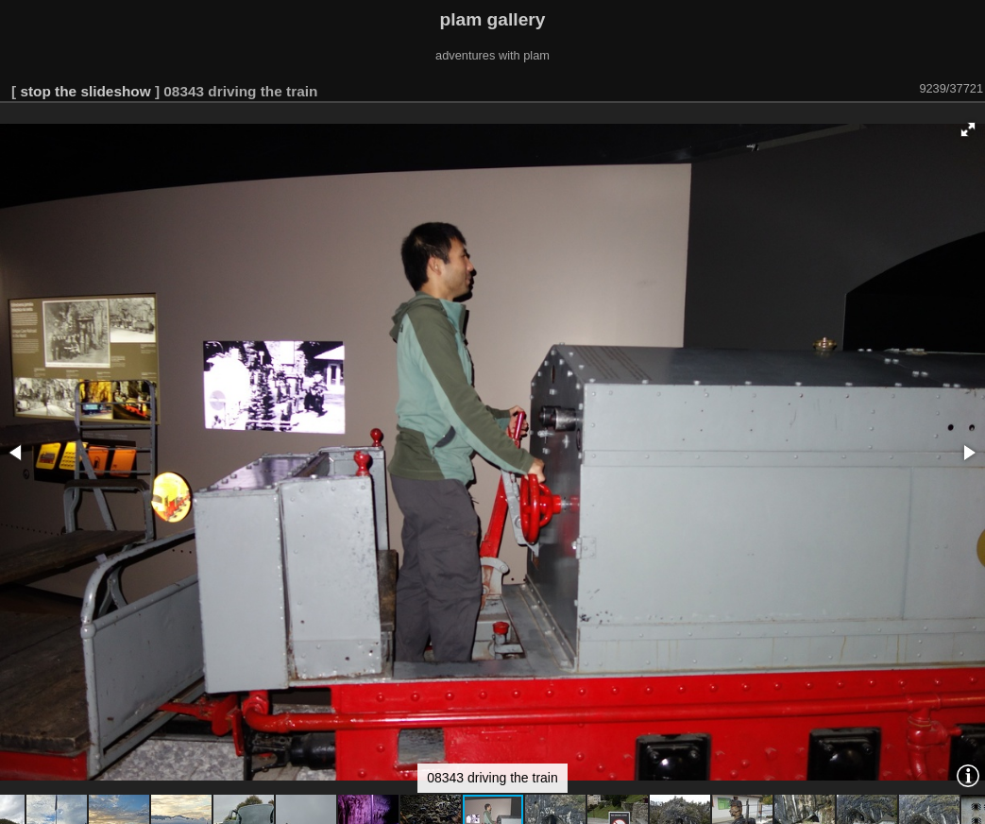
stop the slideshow (85, 91)
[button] (968, 129)
